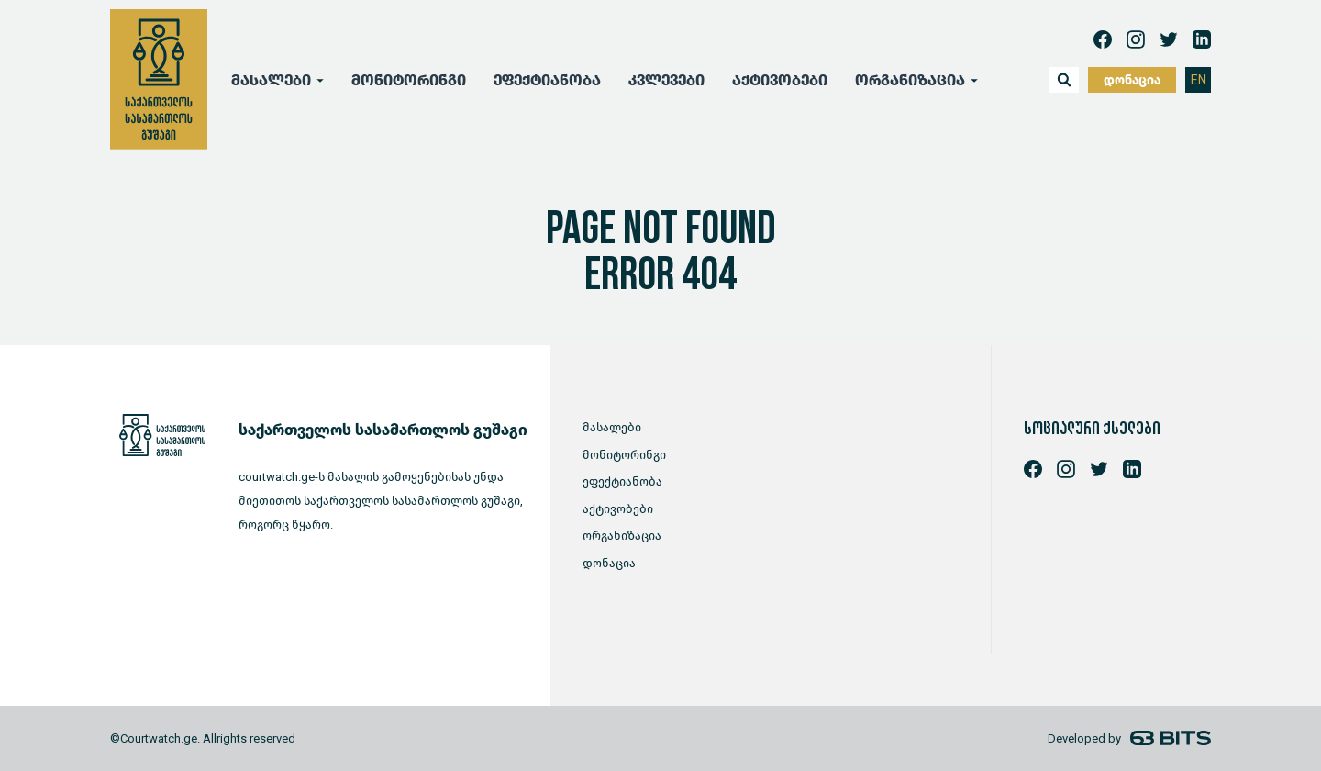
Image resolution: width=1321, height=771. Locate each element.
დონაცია (1132, 80)
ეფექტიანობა (547, 80)
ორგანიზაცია (910, 80)
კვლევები (666, 80)
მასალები (271, 80)
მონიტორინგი (408, 80)
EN (1198, 80)
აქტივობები (779, 80)
